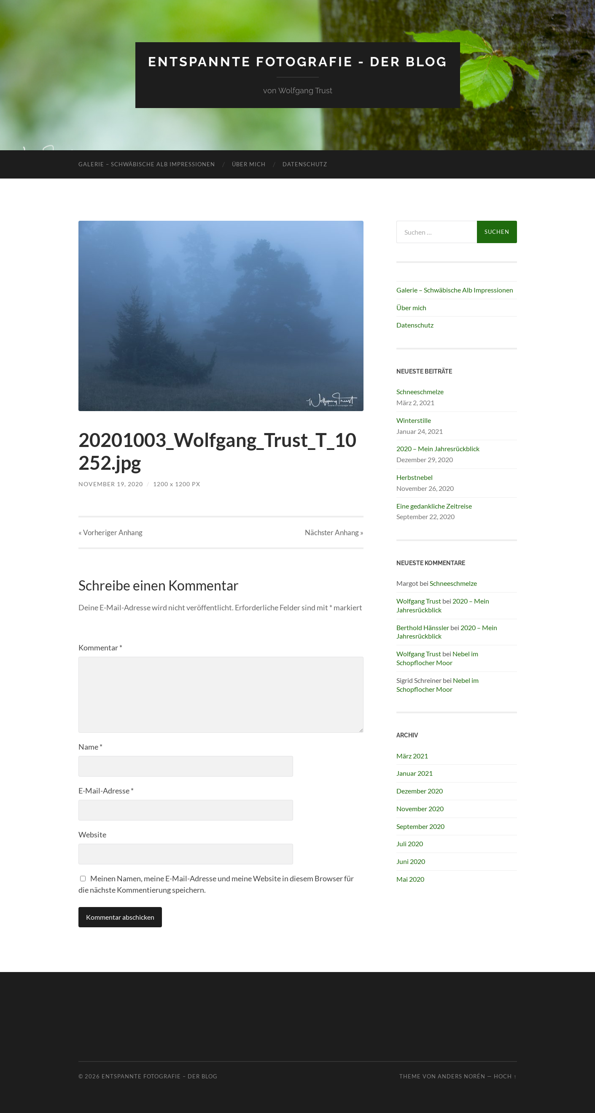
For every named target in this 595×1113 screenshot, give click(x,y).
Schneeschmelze (420, 391)
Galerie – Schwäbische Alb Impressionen (146, 164)
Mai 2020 (410, 879)
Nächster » (334, 532)
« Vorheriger (110, 532)
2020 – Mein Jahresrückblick (437, 448)
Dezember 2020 (419, 791)
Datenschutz (305, 164)
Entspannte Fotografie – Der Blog (160, 1076)
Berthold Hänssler (422, 627)
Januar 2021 (414, 773)
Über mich (249, 164)
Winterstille (413, 420)
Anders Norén (461, 1076)
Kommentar (100, 647)
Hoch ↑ (505, 1076)
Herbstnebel (414, 477)
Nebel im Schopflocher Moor (437, 658)
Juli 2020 (409, 843)
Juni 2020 (410, 861)
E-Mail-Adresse (106, 790)
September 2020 (420, 826)
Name (90, 746)
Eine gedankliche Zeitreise (434, 506)
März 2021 (412, 756)
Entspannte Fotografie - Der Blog (297, 61)
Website (92, 834)
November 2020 (420, 808)
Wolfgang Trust (418, 601)
